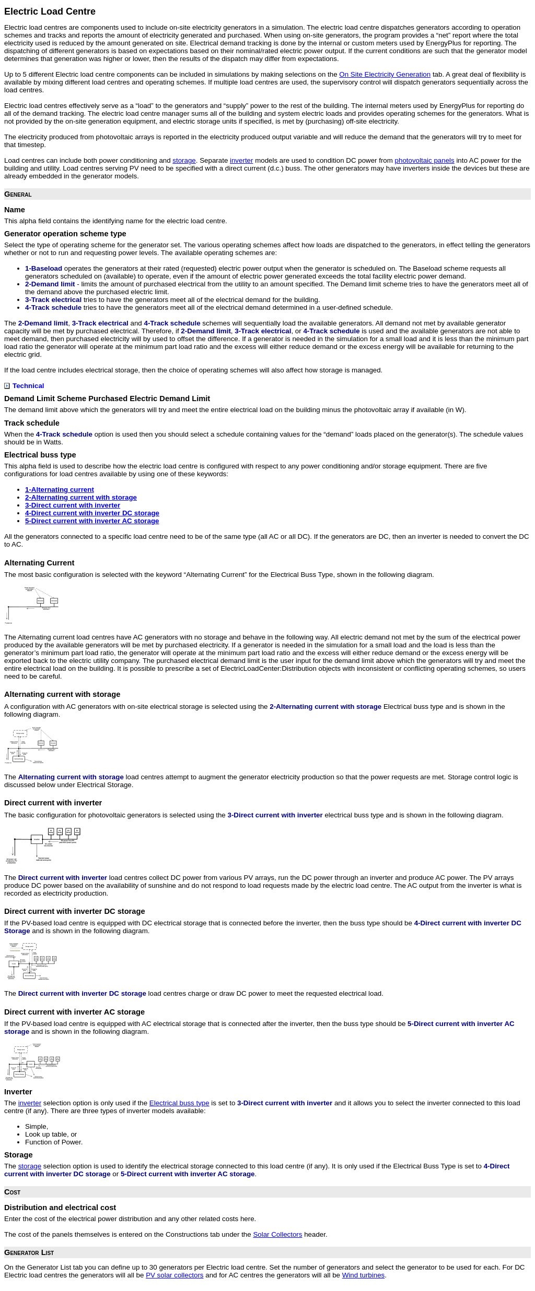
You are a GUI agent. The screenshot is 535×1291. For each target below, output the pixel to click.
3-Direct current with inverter (72, 505)
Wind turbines (363, 1275)
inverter (241, 160)
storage (183, 160)
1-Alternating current (59, 489)
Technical (24, 386)
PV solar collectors (174, 1275)
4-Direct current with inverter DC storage (92, 513)
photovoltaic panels (425, 160)
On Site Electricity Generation (385, 74)
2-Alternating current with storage (81, 497)
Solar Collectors (277, 1234)
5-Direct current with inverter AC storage (92, 521)
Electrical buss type (179, 1103)
